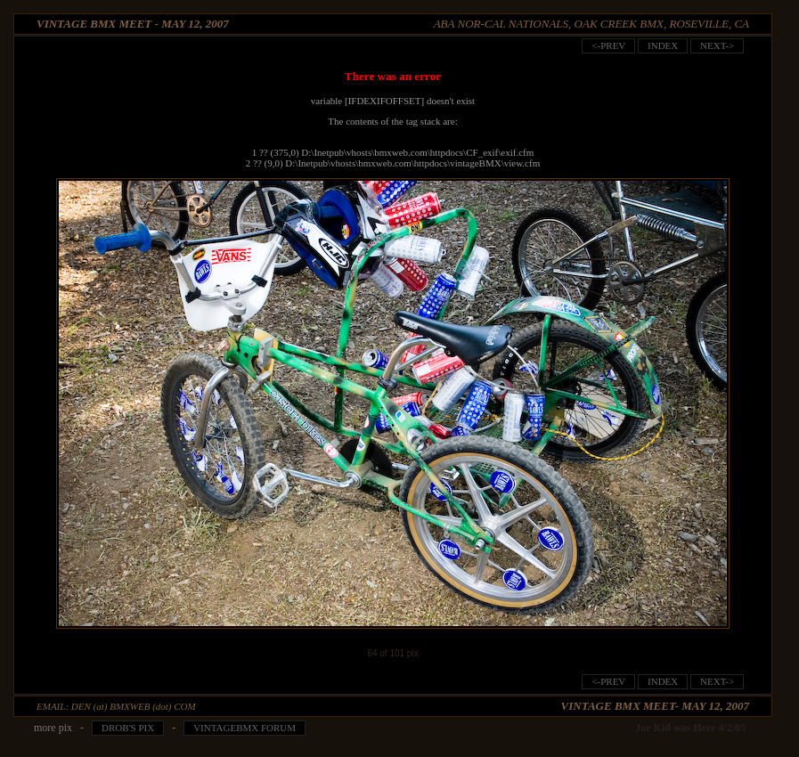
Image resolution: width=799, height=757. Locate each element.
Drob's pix (128, 727)
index (663, 45)
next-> (717, 45)
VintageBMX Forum (244, 727)
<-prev (608, 45)
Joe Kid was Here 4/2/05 (690, 727)
